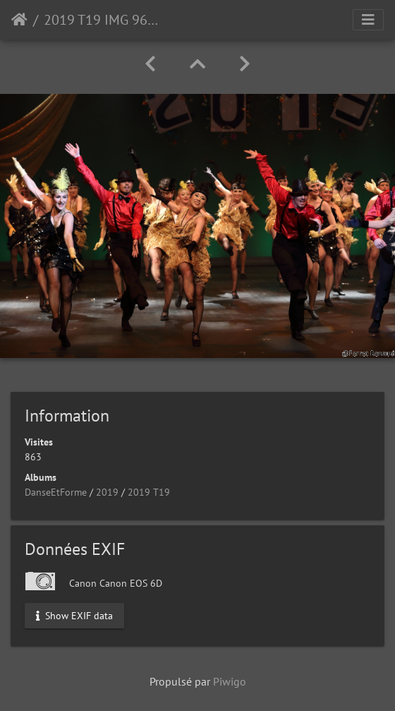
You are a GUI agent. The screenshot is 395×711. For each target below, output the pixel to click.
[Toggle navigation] (368, 19)
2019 (107, 492)
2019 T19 (149, 492)
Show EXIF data (74, 615)
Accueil (19, 19)
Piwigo (229, 681)
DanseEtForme (56, 492)
